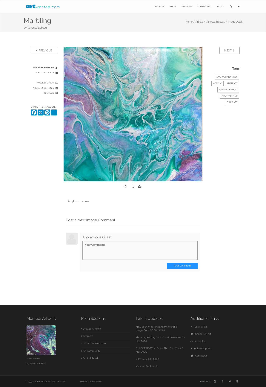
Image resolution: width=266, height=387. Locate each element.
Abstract (232, 83)
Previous (44, 50)
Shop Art (88, 336)
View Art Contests (146, 366)
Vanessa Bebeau (37, 27)
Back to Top (198, 326)
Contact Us (198, 355)
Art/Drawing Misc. (226, 77)
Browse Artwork (92, 328)
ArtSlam (61, 381)
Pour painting (229, 96)
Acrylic (217, 83)
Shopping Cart (200, 334)
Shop (173, 6)
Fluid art (232, 102)
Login (220, 6)
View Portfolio (45, 72)
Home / (190, 21)
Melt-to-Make (33, 358)
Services (187, 6)
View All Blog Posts (147, 358)
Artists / (200, 21)
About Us (197, 341)
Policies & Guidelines (91, 381)
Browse (159, 6)
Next (229, 50)
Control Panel (90, 358)
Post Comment (182, 265)
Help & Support (200, 348)
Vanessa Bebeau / (216, 21)
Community (205, 6)
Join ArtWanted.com (94, 343)
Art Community (91, 351)
